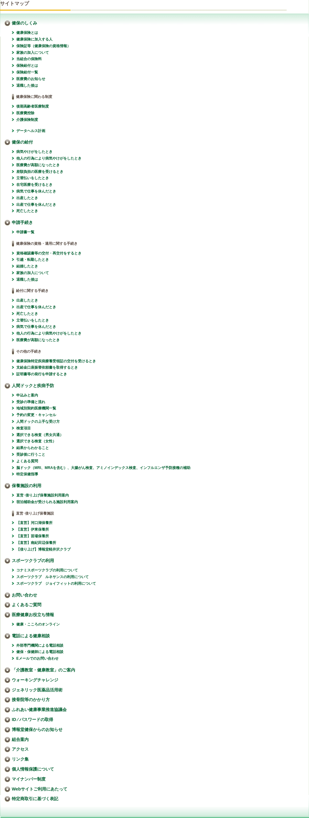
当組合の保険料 (29, 59)
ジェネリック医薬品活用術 (37, 689)
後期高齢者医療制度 (32, 106)
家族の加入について (32, 52)
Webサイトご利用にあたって (39, 789)
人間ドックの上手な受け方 (38, 421)
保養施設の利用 (26, 485)
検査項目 (23, 428)
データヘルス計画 (30, 131)
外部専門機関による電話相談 (39, 645)
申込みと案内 (27, 395)
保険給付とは (27, 65)
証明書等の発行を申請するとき (41, 374)
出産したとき (27, 198)
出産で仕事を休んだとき (36, 204)
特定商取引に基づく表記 (35, 798)
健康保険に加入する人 (34, 39)
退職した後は (27, 85)
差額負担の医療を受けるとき (39, 172)
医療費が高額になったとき (38, 165)
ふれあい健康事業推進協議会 (39, 709)
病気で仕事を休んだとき (36, 191)
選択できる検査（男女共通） (39, 435)
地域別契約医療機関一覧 (36, 408)
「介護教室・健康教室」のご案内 (43, 670)
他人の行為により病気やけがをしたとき (48, 158)
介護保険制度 (27, 120)
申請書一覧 (25, 232)
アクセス (20, 749)
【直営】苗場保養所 (32, 536)
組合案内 (20, 739)
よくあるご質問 (26, 604)
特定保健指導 (27, 474)
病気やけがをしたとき (34, 152)
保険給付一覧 (27, 72)
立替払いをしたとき (32, 178)
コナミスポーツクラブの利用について (47, 570)
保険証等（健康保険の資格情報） (43, 46)
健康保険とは (27, 33)
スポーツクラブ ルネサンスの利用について (52, 577)
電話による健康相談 (31, 635)
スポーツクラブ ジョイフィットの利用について (56, 583)
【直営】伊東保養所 (32, 529)
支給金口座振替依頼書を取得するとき (47, 367)
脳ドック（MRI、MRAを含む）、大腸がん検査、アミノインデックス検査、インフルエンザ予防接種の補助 (103, 468)
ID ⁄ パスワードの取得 (32, 719)
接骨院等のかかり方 (31, 699)
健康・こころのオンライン (38, 624)
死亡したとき (27, 211)
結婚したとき (27, 266)
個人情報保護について (33, 769)
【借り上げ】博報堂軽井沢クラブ (43, 549)
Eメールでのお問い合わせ (37, 658)
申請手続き (22, 222)
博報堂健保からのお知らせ (37, 729)
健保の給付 (22, 142)
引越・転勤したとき (32, 259)
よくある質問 (27, 461)
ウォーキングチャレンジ (35, 679)
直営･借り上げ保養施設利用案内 (42, 495)
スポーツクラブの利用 (33, 560)
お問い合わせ (24, 595)
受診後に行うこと (30, 454)
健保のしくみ (24, 23)
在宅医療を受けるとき (34, 185)
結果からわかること (32, 448)
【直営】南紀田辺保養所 (36, 543)
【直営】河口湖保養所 (34, 523)
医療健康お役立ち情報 (33, 614)
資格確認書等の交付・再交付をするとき (48, 253)
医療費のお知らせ (30, 79)
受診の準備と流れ (30, 402)
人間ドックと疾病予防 (33, 385)
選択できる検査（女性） (36, 441)
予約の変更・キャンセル (36, 415)
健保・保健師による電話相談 (39, 652)
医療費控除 (25, 113)
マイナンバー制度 (29, 779)
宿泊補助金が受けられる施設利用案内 (47, 502)
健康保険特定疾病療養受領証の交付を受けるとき (56, 361)
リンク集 (20, 759)
